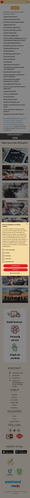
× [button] (26, 224)
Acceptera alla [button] (15, 266)
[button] (15, 273)
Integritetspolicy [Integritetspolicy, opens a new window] (6, 246)
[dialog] (15, 249)
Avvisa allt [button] (15, 269)
